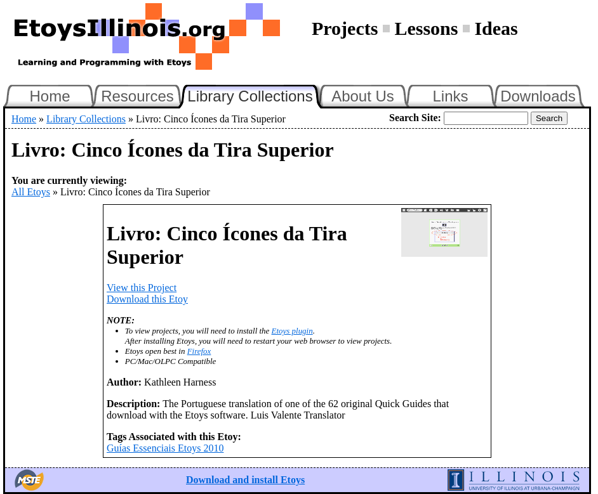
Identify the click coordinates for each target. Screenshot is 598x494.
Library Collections (255, 94)
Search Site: (415, 117)
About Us (362, 96)
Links (450, 96)
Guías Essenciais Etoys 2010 (165, 448)
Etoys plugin (292, 330)
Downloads (538, 96)
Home (49, 96)
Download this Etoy (147, 299)
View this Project (141, 287)
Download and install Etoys (245, 479)
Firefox (199, 351)
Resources (137, 96)
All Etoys (30, 191)
